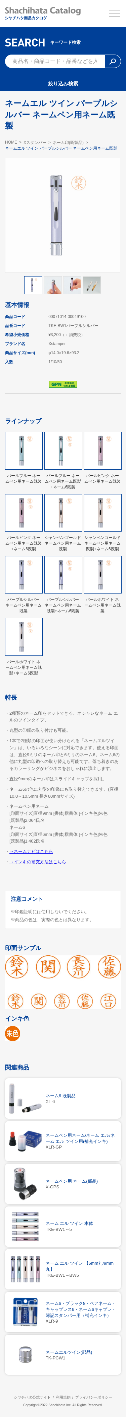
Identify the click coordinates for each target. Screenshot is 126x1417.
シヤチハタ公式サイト (32, 1397)
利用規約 (63, 1397)
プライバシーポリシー (93, 1397)
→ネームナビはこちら (31, 851)
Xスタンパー (35, 142)
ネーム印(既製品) (68, 142)
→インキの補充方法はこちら (37, 861)
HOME (11, 142)
